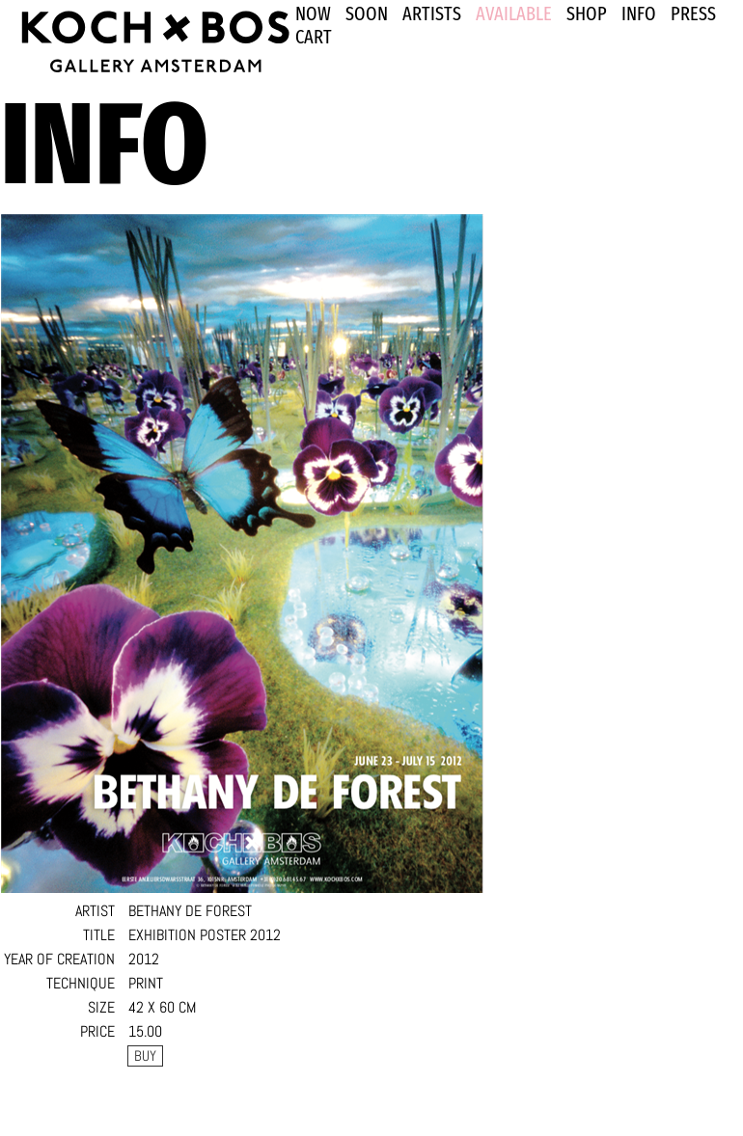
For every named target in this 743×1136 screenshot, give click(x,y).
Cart (313, 36)
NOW (313, 13)
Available (514, 13)
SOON (366, 13)
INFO (638, 13)
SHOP (586, 13)
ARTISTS (431, 13)
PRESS (693, 13)
